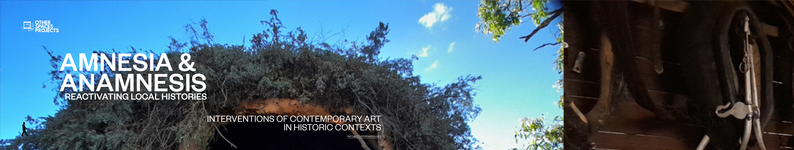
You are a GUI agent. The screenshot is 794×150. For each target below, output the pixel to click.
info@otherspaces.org (364, 136)
